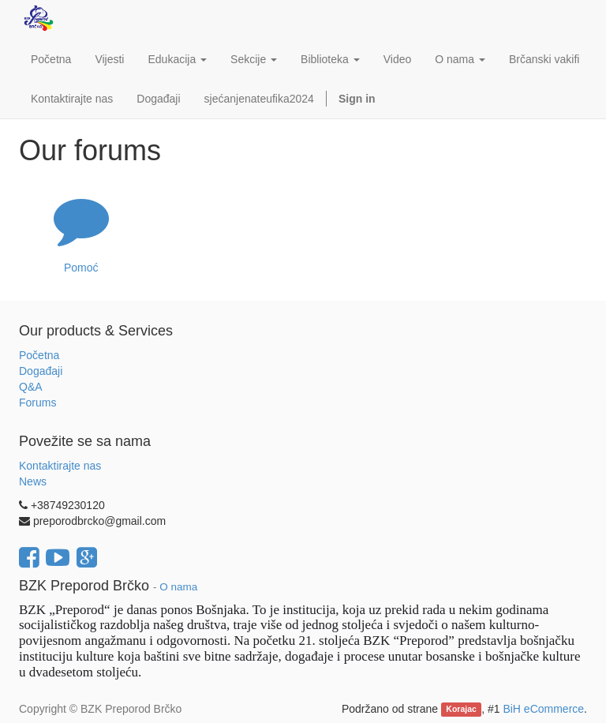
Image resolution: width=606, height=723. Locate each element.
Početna (39, 355)
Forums (37, 402)
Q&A (31, 386)
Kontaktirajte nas (60, 465)
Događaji (40, 371)
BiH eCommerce (543, 708)
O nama (178, 587)
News (33, 481)
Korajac (461, 709)
